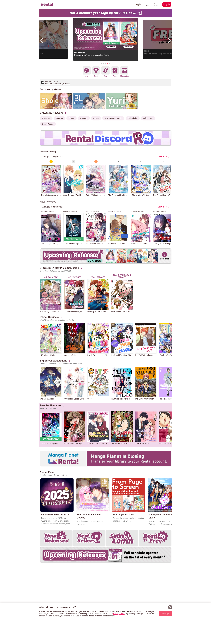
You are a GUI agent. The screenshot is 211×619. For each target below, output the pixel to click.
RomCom (46, 118)
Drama (71, 118)
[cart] (156, 4)
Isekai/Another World (113, 118)
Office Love (148, 118)
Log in (167, 4)
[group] (51, 178)
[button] (101, 63)
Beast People (47, 124)
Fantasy (59, 118)
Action (96, 118)
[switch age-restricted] (138, 4)
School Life (132, 118)
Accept (165, 613)
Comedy (83, 118)
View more (162, 157)
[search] (147, 4)
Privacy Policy (119, 614)
